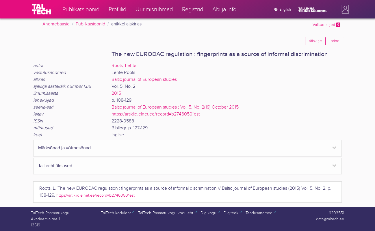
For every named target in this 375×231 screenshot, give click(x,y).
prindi (335, 41)
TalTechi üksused (55, 166)
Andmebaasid (56, 24)
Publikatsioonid (90, 24)
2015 (116, 93)
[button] (344, 9)
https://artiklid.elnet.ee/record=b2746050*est (156, 114)
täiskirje (315, 41)
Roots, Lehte (124, 65)
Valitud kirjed (326, 25)
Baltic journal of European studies (144, 79)
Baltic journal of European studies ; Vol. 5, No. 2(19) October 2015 (175, 107)
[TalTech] (41, 9)
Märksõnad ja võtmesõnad (64, 148)
